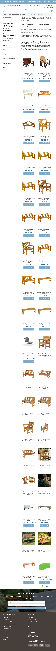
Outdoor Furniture (12, 14)
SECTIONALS (6, 28)
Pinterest (36, 635)
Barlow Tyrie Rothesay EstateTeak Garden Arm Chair (44, 355)
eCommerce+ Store (25, 648)
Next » (48, 586)
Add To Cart (44, 525)
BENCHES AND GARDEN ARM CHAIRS (9, 36)
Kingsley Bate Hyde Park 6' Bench (28, 168)
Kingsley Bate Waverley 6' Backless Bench (44, 293)
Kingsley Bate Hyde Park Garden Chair (44, 137)
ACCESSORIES (6, 42)
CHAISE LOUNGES (7, 30)
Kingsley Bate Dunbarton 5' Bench (44, 260)
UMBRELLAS (6, 40)
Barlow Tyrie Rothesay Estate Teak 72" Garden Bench (44, 387)
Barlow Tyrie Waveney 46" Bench (28, 386)
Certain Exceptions (18, 1)
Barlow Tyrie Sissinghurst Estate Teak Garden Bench (28, 493)
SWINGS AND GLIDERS (8, 38)
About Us (50, 5)
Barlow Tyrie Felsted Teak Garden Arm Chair (44, 466)
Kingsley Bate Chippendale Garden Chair (28, 261)
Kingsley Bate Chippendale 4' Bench (28, 293)
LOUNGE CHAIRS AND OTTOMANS (8, 24)
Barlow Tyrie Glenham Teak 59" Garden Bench (44, 492)
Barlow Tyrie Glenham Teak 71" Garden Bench (44, 551)
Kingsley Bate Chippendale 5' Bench (44, 106)
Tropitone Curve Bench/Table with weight (44, 577)
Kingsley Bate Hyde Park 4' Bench (28, 199)
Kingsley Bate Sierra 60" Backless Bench (44, 520)
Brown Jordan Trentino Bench (28, 520)
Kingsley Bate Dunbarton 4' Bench (44, 230)
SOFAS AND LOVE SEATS (8, 22)
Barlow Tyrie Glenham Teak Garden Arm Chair (44, 440)
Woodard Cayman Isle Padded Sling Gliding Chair (44, 75)
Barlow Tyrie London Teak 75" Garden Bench (28, 414)
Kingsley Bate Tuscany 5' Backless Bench (28, 577)
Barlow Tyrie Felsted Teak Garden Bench (28, 466)
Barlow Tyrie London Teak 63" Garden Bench (44, 414)
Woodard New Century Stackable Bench (28, 106)
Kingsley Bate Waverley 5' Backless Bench (28, 323)
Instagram (29, 635)
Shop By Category (21, 14)
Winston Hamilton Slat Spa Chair (28, 354)
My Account (34, 5)
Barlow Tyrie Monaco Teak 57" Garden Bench (28, 551)
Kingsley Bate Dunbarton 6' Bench (28, 230)
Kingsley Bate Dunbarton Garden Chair (44, 199)
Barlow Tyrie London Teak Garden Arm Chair (28, 440)
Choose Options (28, 81)
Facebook (33, 635)
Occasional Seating (8, 26)
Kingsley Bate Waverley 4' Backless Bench (44, 323)
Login (41, 5)
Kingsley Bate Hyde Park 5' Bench (44, 168)
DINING (4, 33)
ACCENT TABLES (7, 32)
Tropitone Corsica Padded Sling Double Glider (28, 75)
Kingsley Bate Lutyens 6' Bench (28, 137)
